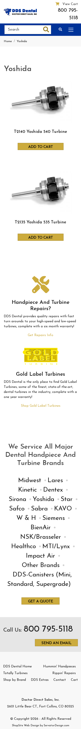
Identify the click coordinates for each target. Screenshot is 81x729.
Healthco (23, 546)
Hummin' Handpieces (59, 666)
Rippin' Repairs (64, 673)
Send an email (56, 643)
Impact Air (40, 556)
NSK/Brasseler (40, 537)
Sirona (17, 499)
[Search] (23, 29)
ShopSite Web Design (25, 725)
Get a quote (40, 601)
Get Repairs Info (40, 335)
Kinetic (27, 490)
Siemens (53, 518)
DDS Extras (40, 680)
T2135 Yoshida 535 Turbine (40, 222)
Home (8, 41)
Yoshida (22, 41)
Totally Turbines (15, 673)
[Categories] (70, 29)
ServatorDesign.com (56, 725)
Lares (55, 480)
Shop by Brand (14, 680)
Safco (17, 509)
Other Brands (41, 565)
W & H (26, 518)
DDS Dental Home (17, 666)
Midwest (29, 480)
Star (67, 499)
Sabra (39, 509)
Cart (74, 680)
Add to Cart (40, 147)
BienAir (41, 527)
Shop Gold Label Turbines (40, 406)
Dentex (53, 490)
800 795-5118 (68, 14)
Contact (59, 680)
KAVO (63, 509)
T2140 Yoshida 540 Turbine (40, 132)
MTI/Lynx (56, 546)
